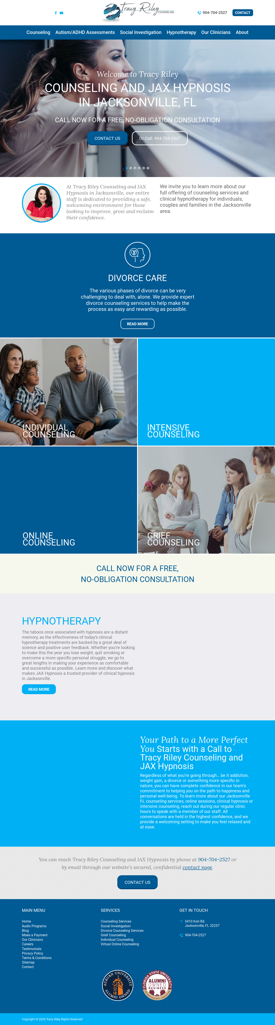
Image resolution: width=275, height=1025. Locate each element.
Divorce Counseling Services (122, 931)
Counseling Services (116, 921)
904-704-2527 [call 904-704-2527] (214, 859)
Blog (25, 931)
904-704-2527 (215, 12)
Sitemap (28, 962)
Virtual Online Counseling (120, 944)
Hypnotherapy (181, 32)
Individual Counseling (117, 940)
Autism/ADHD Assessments (85, 32)
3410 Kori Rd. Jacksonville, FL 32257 (202, 923)
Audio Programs (34, 926)
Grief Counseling (113, 935)
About (242, 32)
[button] (14, 108)
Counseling (38, 32)
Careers (27, 944)
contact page (197, 867)
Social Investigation (141, 32)
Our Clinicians (216, 32)
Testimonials (31, 949)
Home (26, 921)
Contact (243, 13)
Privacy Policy (32, 953)
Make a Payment (34, 935)
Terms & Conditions (37, 958)
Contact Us (107, 138)
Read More (137, 324)
